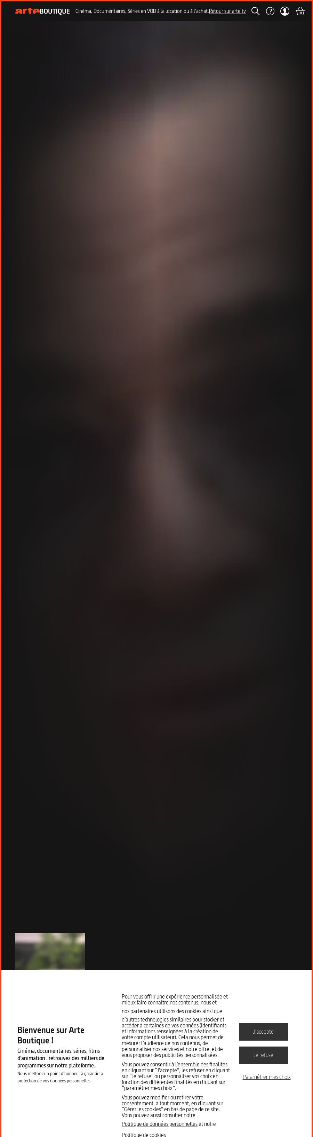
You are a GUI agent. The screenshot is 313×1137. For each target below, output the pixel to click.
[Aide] (269, 11)
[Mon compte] (284, 11)
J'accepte (263, 1031)
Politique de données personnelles (160, 1124)
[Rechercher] (255, 11)
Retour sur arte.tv (227, 11)
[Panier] (300, 11)
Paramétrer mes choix (267, 1077)
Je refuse (263, 1055)
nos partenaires (139, 1011)
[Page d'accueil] (42, 11)
